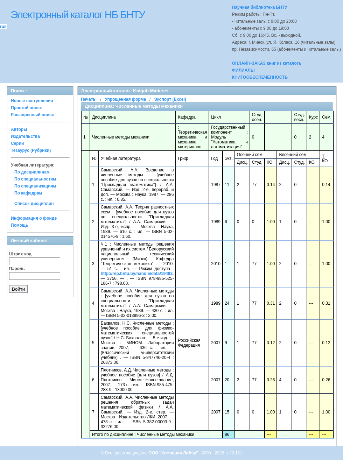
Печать (88, 99)
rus (3, 26)
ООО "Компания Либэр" (173, 453)
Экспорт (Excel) (170, 99)
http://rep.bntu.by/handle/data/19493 (137, 273)
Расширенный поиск (32, 114)
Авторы (19, 129)
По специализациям (35, 186)
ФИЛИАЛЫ (243, 70)
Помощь (19, 225)
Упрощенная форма (125, 99)
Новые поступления (32, 100)
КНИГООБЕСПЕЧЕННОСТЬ (260, 77)
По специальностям (35, 179)
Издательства (25, 136)
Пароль (17, 268)
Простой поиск (26, 107)
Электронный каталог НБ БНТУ (77, 14)
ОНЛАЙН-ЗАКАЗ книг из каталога (266, 63)
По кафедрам (28, 193)
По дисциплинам (32, 172)
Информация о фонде (34, 218)
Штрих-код (20, 254)
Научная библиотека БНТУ (259, 7)
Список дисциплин (34, 203)
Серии (17, 143)
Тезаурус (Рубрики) (31, 150)
